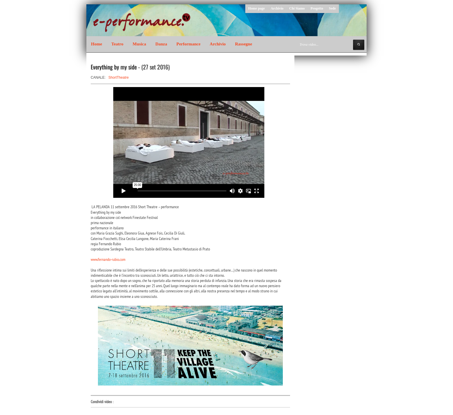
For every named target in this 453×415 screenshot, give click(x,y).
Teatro (117, 44)
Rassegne (243, 44)
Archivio (277, 8)
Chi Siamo (297, 8)
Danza (161, 44)
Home (96, 44)
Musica (139, 44)
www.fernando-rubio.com (108, 259)
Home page (256, 8)
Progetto (317, 8)
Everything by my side (114, 66)
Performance (188, 44)
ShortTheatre (118, 77)
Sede (332, 8)
